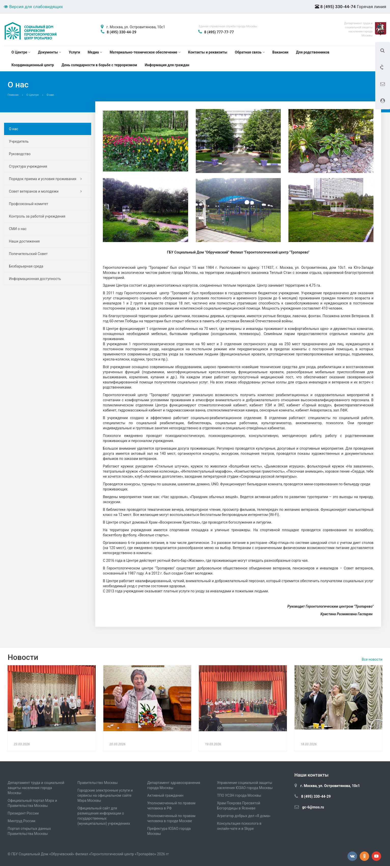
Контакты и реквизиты (207, 52)
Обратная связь (250, 52)
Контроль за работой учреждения (37, 216)
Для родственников (312, 52)
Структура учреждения (28, 166)
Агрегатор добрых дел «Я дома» (243, 816)
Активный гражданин (165, 795)
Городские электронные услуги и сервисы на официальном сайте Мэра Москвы (105, 795)
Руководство (20, 154)
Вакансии (280, 52)
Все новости (372, 659)
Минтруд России (21, 821)
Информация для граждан (167, 65)
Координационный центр (32, 65)
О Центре (20, 52)
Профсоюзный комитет (28, 204)
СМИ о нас (17, 229)
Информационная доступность (35, 279)
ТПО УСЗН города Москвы (239, 795)
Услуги (74, 52)
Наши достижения (24, 241)
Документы (49, 52)
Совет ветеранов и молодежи (45, 191)
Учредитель (19, 141)
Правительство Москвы (97, 783)
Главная (13, 95)
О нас (13, 129)
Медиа (95, 52)
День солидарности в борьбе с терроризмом (99, 65)
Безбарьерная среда (26, 266)
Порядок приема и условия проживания (45, 178)
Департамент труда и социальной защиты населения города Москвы (36, 788)
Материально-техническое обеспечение (145, 52)
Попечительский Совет (28, 254)
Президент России (23, 813)
